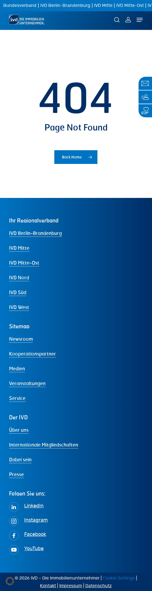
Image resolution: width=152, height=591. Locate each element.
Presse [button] (16, 474)
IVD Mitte (103, 5)
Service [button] (17, 398)
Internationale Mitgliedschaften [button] (43, 445)
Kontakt (48, 586)
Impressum (70, 586)
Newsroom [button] (21, 339)
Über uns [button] (19, 430)
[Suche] (117, 19)
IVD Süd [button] (17, 292)
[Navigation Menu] (140, 19)
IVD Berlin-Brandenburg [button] (35, 233)
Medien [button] (17, 368)
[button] (10, 581)
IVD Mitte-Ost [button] (24, 263)
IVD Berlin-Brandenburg (65, 5)
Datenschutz (98, 586)
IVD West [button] (19, 307)
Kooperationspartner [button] (32, 354)
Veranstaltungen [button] (27, 383)
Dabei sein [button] (20, 459)
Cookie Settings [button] (119, 578)
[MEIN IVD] (128, 19)
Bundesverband (19, 5)
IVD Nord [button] (19, 277)
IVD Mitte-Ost (130, 5)
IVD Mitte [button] (19, 248)
